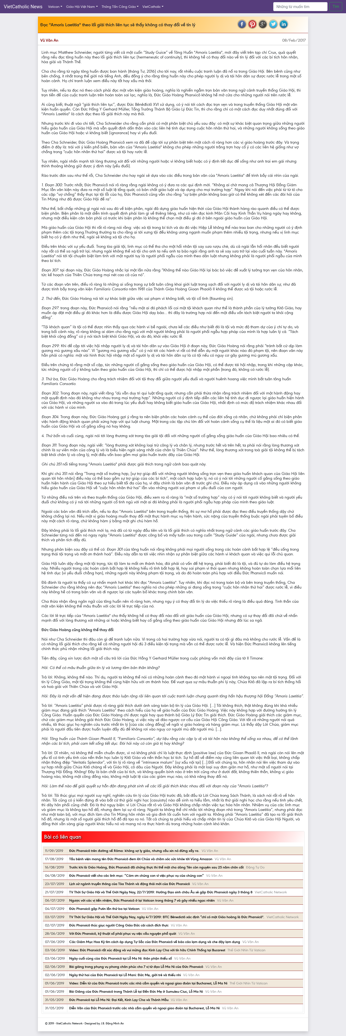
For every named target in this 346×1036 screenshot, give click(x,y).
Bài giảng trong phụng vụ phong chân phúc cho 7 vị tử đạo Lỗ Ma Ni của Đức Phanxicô (136, 967)
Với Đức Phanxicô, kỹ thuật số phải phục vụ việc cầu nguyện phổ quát (122, 933)
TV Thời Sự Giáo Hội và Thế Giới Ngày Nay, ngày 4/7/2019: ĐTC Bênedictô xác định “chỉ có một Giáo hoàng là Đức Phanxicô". (166, 917)
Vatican (53, 6)
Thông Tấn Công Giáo (119, 6)
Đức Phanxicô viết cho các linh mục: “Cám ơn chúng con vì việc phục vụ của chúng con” (136, 875)
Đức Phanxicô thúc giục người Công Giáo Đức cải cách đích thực (118, 925)
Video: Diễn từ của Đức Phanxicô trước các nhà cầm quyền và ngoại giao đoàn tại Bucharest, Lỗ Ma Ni (148, 983)
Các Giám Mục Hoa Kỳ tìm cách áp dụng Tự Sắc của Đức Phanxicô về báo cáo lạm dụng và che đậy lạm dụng (154, 942)
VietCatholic (151, 6)
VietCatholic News (23, 6)
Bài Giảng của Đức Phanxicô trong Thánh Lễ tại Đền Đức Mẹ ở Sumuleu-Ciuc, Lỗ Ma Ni (136, 991)
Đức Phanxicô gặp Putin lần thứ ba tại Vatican (104, 909)
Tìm (335, 6)
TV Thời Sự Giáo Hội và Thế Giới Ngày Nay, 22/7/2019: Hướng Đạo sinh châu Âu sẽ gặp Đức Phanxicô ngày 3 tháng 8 (160, 892)
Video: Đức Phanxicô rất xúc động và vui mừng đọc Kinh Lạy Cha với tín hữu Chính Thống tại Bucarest (147, 950)
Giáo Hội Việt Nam (80, 6)
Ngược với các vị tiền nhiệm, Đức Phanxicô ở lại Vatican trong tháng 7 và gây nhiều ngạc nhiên (142, 900)
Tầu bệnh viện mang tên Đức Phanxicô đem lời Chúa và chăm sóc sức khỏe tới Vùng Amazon (140, 859)
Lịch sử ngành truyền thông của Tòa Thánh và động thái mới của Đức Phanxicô (129, 884)
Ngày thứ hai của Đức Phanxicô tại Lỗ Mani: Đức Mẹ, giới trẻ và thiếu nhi (125, 975)
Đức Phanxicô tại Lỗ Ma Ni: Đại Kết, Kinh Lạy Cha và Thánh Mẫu (118, 1000)
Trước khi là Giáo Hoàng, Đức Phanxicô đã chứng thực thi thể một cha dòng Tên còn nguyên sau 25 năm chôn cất (156, 867)
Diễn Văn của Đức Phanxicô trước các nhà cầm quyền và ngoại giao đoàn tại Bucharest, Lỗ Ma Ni (144, 1008)
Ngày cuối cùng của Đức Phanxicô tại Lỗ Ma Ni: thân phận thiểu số (120, 958)
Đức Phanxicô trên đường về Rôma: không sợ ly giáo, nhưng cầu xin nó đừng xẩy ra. (134, 851)
